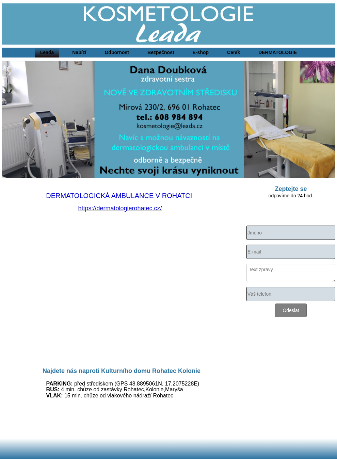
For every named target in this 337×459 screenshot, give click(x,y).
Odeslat (291, 310)
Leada (47, 52)
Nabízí (79, 52)
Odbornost (117, 52)
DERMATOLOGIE (277, 52)
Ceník (233, 52)
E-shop (201, 52)
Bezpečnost (160, 52)
